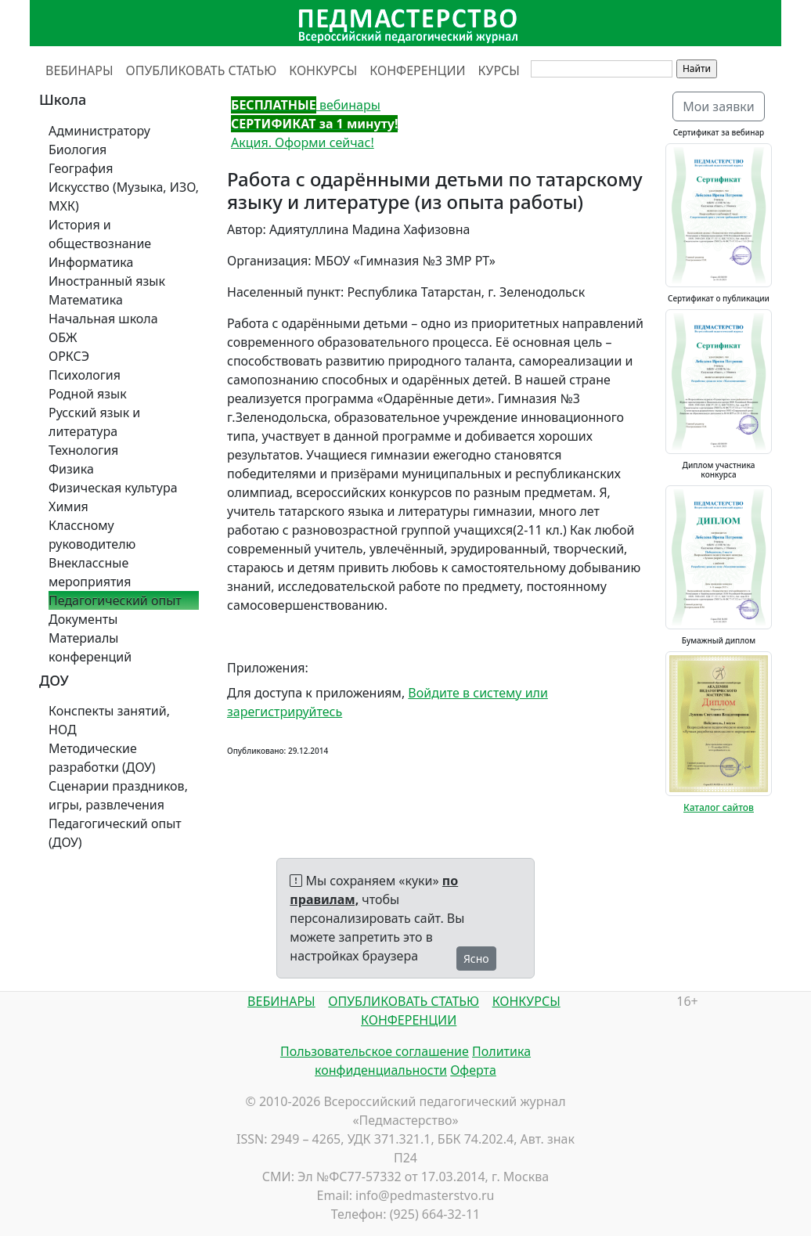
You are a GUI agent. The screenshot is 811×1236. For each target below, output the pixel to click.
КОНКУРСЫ (323, 70)
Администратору (99, 130)
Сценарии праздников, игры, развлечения (118, 795)
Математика (86, 299)
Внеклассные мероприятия (90, 572)
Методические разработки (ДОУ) (102, 758)
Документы (83, 619)
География (81, 168)
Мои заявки (719, 106)
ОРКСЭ (69, 356)
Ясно (476, 958)
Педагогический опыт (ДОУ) (115, 833)
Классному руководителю (92, 535)
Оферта (473, 1070)
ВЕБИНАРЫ (79, 70)
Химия (68, 506)
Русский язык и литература (94, 422)
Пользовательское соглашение (374, 1051)
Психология (85, 375)
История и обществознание (100, 234)
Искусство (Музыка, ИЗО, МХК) (124, 196)
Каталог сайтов (718, 807)
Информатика (91, 262)
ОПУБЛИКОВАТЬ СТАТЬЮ (201, 70)
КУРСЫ (499, 70)
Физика (71, 468)
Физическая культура (113, 487)
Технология (83, 450)
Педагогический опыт (115, 600)
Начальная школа (103, 318)
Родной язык (88, 393)
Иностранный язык (107, 281)
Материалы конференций (90, 647)
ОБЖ (63, 337)
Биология (77, 149)
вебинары (305, 105)
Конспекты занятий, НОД (109, 720)
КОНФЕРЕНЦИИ (417, 70)
